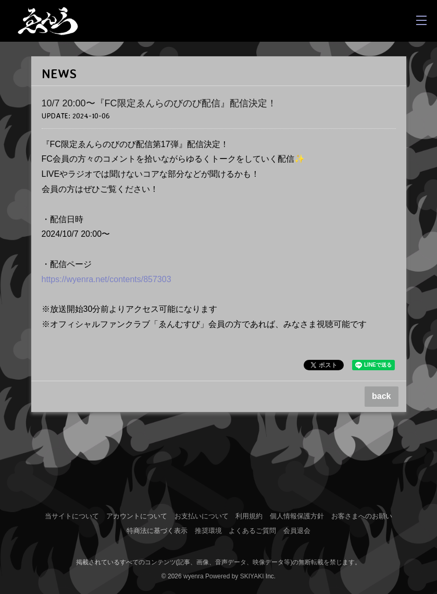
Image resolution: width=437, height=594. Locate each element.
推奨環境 (208, 531)
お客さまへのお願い (361, 516)
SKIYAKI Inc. (258, 576)
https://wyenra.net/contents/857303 (106, 279)
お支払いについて (201, 516)
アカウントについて (136, 516)
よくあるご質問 (252, 531)
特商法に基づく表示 (157, 531)
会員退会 (296, 531)
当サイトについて (72, 516)
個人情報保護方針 (297, 516)
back (381, 396)
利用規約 (249, 516)
